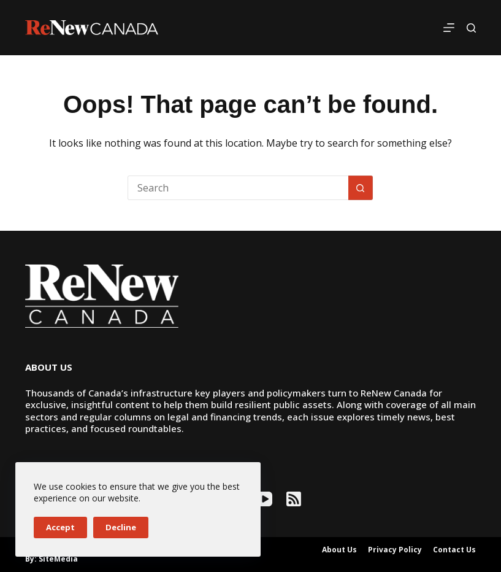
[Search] (471, 28)
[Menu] (448, 27)
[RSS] (293, 499)
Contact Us (454, 550)
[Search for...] (238, 188)
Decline (120, 527)
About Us (339, 550)
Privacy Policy (395, 550)
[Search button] (360, 188)
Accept (60, 527)
